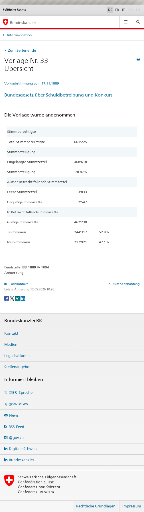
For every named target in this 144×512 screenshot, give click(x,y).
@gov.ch (16, 437)
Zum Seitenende (22, 50)
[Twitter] (12, 298)
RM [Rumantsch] (130, 10)
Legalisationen (17, 355)
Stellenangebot (17, 366)
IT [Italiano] (123, 10)
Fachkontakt (18, 284)
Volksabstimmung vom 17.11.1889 (31, 83)
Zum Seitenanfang (126, 284)
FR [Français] (117, 10)
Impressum (131, 506)
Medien (10, 344)
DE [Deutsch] (110, 10)
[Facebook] (7, 298)
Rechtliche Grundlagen (95, 506)
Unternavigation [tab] (18, 35)
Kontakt (11, 333)
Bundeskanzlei (21, 459)
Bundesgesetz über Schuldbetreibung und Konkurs (58, 95)
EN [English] (138, 10)
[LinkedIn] (23, 298)
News (14, 415)
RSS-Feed (16, 426)
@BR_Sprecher (21, 392)
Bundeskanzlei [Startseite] (23, 22)
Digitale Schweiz (23, 448)
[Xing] (18, 298)
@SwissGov (18, 403)
